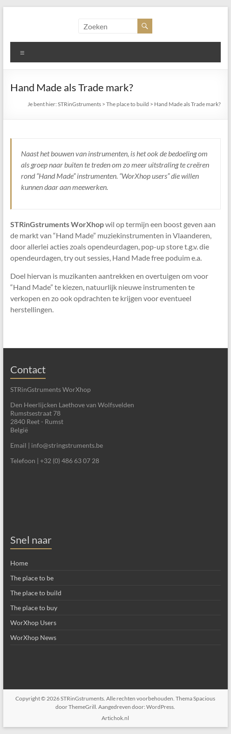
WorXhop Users (33, 622)
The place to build (127, 104)
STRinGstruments (79, 104)
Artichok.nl (115, 717)
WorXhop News (33, 637)
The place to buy (33, 608)
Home (19, 563)
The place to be (32, 578)
